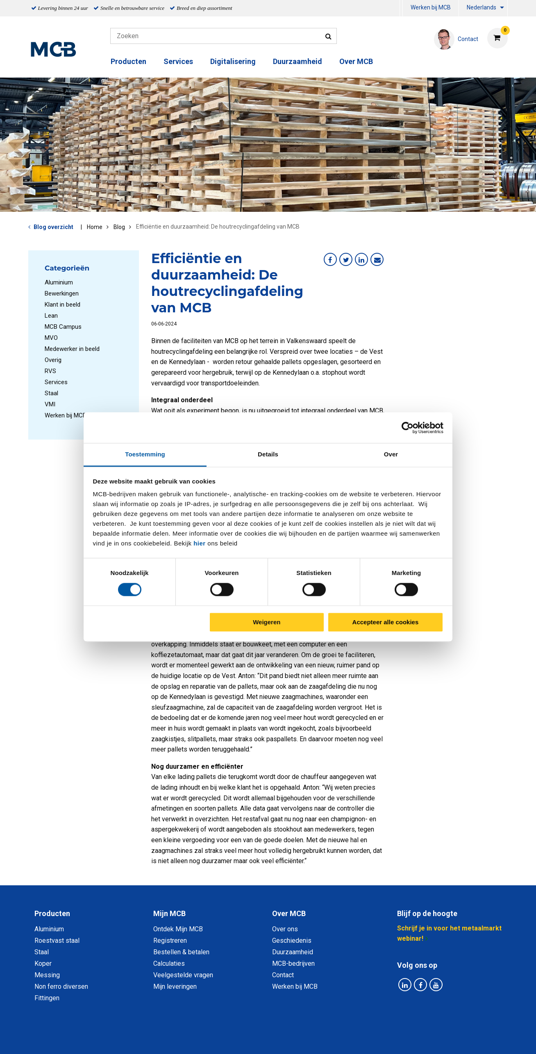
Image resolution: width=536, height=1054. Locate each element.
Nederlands (481, 7)
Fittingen (46, 998)
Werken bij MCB (431, 7)
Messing (47, 975)
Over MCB (356, 61)
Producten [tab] (52, 913)
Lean (51, 315)
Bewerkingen (62, 293)
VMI (50, 404)
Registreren (170, 940)
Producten (128, 61)
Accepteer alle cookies (385, 622)
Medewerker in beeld (72, 349)
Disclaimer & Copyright (384, 1039)
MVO (51, 337)
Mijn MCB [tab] (169, 913)
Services (178, 61)
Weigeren (266, 622)
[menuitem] (401, 8)
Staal (51, 393)
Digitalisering (233, 61)
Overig (53, 360)
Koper (43, 963)
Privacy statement (180, 1039)
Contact (283, 975)
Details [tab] (268, 454)
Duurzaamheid (297, 61)
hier (199, 543)
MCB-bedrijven (293, 963)
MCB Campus (63, 326)
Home (94, 227)
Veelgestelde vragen (183, 975)
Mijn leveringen (175, 986)
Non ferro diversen (61, 986)
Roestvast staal (56, 940)
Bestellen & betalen (181, 952)
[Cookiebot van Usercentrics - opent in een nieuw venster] (407, 428)
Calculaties (169, 963)
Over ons (285, 929)
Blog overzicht (53, 227)
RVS (50, 371)
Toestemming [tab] (145, 454)
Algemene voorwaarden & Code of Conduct (278, 1039)
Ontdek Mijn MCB (178, 929)
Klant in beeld (62, 304)
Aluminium (59, 282)
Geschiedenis (291, 940)
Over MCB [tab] (289, 913)
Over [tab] (391, 454)
